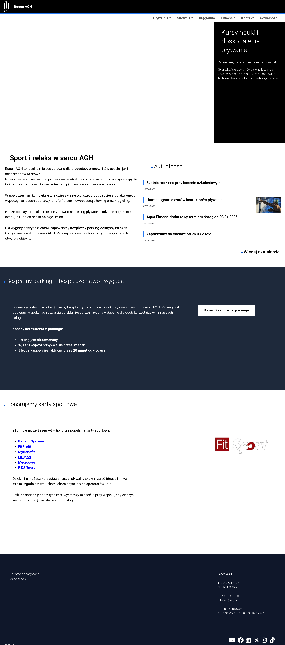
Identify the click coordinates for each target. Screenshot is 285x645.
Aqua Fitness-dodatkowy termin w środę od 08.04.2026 (191, 217)
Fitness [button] (227, 18)
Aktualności (269, 18)
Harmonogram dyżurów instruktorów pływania (184, 200)
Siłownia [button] (183, 18)
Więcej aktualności (262, 252)
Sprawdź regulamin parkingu (226, 310)
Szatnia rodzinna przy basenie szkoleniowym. (184, 183)
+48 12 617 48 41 (231, 577)
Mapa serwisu (18, 560)
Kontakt (247, 18)
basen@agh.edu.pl (232, 581)
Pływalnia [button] (160, 18)
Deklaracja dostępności (25, 555)
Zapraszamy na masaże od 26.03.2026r (178, 234)
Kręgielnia (207, 18)
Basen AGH (23, 7)
